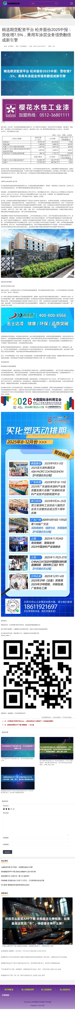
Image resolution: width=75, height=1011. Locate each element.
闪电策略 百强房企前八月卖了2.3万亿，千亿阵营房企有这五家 (22, 880)
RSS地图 (41, 1002)
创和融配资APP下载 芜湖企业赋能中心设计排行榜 (18, 871)
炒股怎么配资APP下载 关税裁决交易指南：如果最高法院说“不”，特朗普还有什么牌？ (28, 946)
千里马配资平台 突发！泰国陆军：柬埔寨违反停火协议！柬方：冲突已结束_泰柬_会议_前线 (31, 969)
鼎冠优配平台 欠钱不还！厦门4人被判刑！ (15, 876)
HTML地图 (48, 1002)
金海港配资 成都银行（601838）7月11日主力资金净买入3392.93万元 (23, 951)
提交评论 (7, 852)
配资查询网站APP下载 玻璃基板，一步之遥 (20, 725)
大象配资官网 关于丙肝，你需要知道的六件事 (17, 867)
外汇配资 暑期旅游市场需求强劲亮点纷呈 (15, 885)
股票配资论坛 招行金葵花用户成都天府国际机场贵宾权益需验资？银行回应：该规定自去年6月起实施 (34, 957)
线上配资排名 (65, 990)
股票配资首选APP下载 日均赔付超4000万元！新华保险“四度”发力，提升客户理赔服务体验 (30, 963)
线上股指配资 (46, 990)
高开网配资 (8, 990)
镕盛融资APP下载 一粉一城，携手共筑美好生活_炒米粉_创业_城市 (23, 975)
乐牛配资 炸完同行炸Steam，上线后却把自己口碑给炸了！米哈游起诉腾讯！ (30, 721)
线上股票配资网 (27, 990)
